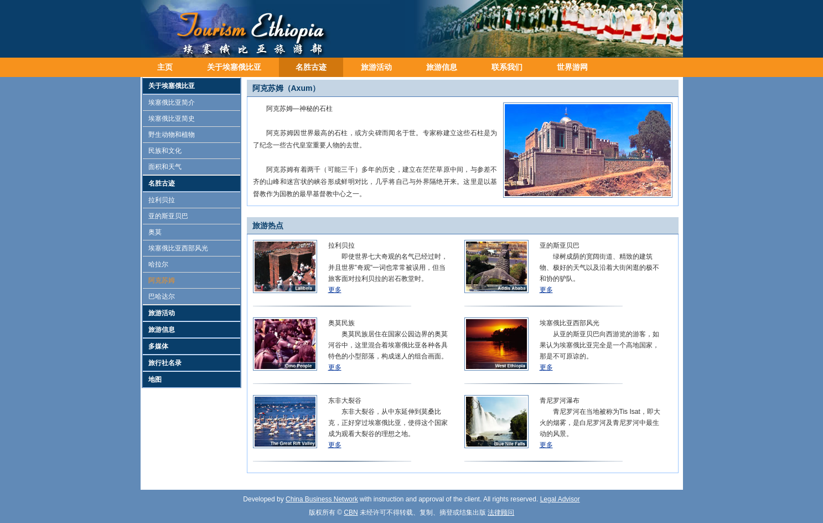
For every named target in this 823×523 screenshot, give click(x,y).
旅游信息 (441, 67)
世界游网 (572, 67)
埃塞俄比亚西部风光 (178, 248)
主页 (165, 67)
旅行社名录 (165, 363)
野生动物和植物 (171, 135)
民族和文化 (165, 151)
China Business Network (322, 499)
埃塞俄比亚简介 (171, 102)
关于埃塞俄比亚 (234, 67)
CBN (351, 512)
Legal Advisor (560, 499)
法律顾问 (501, 512)
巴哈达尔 (161, 296)
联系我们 (506, 67)
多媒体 (158, 346)
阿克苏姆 (161, 280)
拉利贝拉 (161, 200)
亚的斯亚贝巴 (168, 216)
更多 (334, 290)
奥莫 (155, 232)
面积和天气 (165, 167)
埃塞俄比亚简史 (171, 118)
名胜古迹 (311, 67)
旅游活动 (376, 67)
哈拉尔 (158, 264)
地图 (155, 379)
